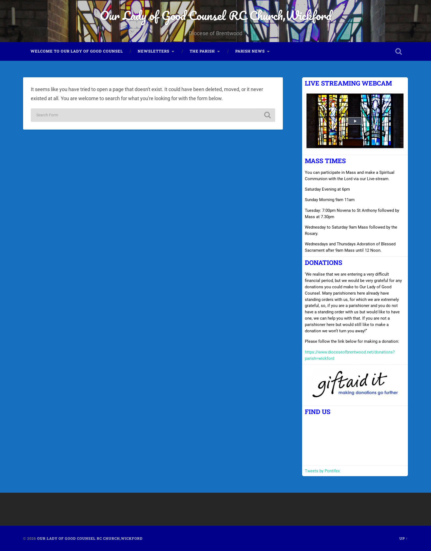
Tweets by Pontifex (322, 470)
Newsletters (153, 51)
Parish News (250, 51)
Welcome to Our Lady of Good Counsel (77, 51)
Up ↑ (403, 538)
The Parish (202, 51)
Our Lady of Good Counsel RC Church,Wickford (215, 15)
